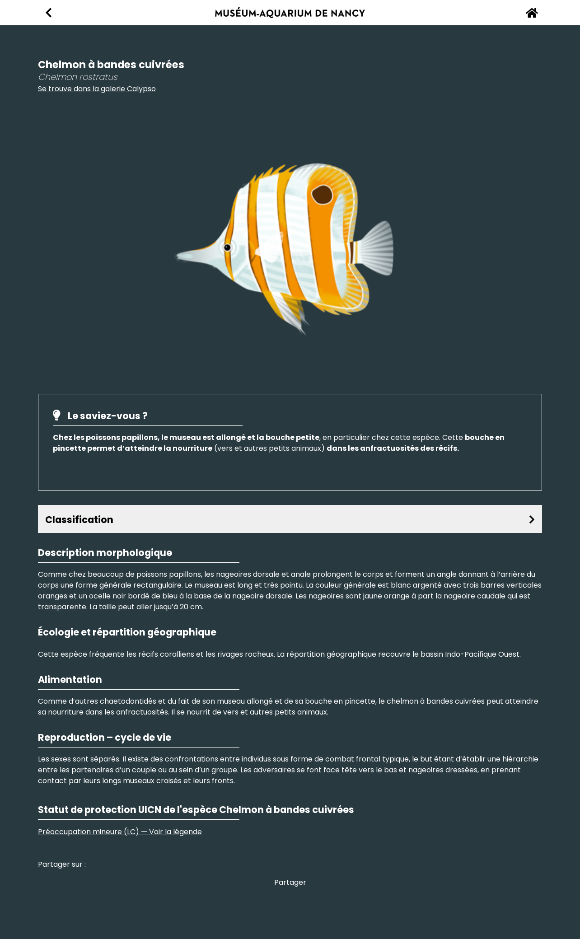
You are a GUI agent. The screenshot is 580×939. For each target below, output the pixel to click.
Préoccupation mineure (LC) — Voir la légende (120, 832)
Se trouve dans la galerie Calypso (97, 89)
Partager (290, 882)
